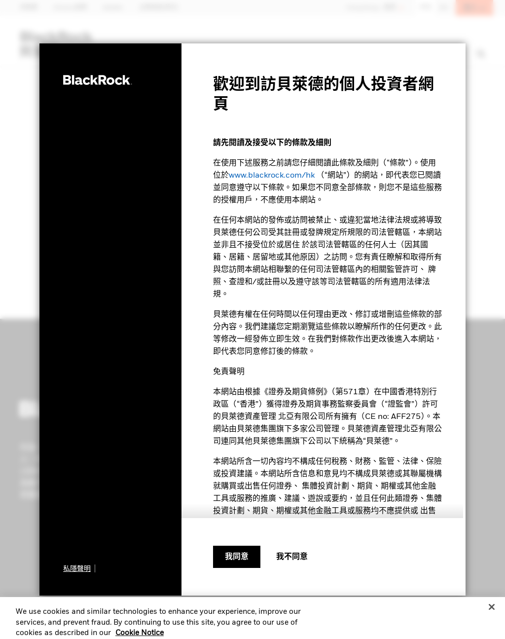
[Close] (492, 612)
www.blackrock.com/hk (272, 176)
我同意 (237, 557)
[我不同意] (292, 557)
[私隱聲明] (79, 568)
